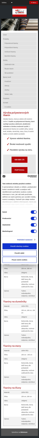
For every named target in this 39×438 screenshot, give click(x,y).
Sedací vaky (8, 94)
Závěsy (7, 90)
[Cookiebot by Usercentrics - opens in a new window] (28, 176)
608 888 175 (19, 160)
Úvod (5, 35)
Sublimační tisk (9, 64)
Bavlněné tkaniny (10, 56)
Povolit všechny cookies (19, 246)
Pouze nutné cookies (19, 260)
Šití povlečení (9, 73)
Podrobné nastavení (24, 240)
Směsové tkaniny (10, 52)
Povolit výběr (19, 253)
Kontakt (5, 102)
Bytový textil (7, 77)
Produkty (6, 39)
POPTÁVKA (19, 170)
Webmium (23, 432)
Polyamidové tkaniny (11, 47)
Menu (33, 3)
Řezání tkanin (9, 69)
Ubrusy (7, 86)
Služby (5, 60)
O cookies (8, 107)
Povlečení (8, 81)
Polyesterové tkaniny (11, 43)
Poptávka (6, 98)
